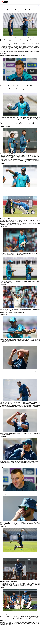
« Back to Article (3, 5)
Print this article (36, 5)
